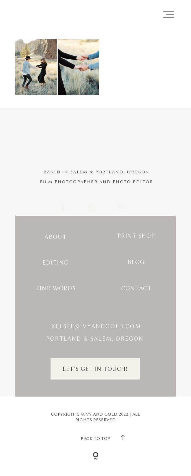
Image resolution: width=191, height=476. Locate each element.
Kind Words (55, 288)
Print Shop (136, 235)
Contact (136, 288)
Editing (55, 262)
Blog (136, 262)
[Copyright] (95, 456)
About (55, 237)
